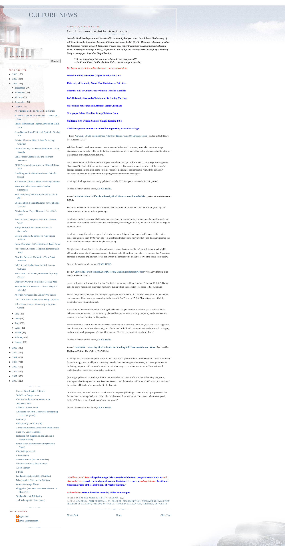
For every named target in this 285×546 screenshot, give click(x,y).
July (17, 313)
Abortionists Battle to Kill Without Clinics (35, 110)
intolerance (123, 504)
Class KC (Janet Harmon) (28, 431)
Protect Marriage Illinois (27, 484)
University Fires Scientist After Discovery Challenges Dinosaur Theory (110, 271)
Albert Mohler (23, 467)
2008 (15, 371)
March (18, 332)
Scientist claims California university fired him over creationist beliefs (110, 196)
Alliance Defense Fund (27, 407)
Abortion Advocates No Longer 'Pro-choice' (35, 294)
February (19, 337)
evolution (163, 501)
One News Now (23, 403)
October (19, 97)
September (20, 102)
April (18, 327)
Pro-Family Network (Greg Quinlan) (33, 476)
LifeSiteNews (22, 455)
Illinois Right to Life (25, 451)
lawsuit (136, 504)
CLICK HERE (104, 188)
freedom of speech (104, 504)
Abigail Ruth (23, 516)
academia (82, 501)
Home (119, 515)
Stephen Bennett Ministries (29, 496)
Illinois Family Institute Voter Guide (33, 399)
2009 (15, 366)
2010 (15, 362)
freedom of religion (79, 504)
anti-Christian (97, 501)
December (20, 87)
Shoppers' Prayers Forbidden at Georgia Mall (36, 281)
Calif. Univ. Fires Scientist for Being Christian (37, 299)
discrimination (131, 501)
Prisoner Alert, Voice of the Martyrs (33, 480)
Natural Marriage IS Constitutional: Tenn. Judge (37, 244)
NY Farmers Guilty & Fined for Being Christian (37, 181)
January (19, 342)
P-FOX (19, 472)
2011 (15, 357)
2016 (15, 74)
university (161, 504)
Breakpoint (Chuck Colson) (29, 423)
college (116, 501)
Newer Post (72, 515)
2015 (15, 78)
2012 (15, 352)
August (19, 106)
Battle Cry (21, 419)
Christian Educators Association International (37, 427)
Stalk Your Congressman (27, 395)
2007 (15, 376)
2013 (15, 347)
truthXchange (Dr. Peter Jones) (30, 500)
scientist (148, 504)
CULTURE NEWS (53, 15)
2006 (15, 380)
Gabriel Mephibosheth (27, 520)
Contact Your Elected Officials (30, 391)
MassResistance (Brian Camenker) (32, 459)
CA (109, 501)
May (17, 323)
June (17, 318)
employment (149, 501)
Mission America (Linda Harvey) (31, 463)
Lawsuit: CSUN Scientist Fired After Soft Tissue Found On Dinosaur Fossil (111, 135)
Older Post (165, 515)
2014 (15, 83)
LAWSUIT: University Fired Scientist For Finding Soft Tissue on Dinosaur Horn (115, 347)
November (20, 92)
